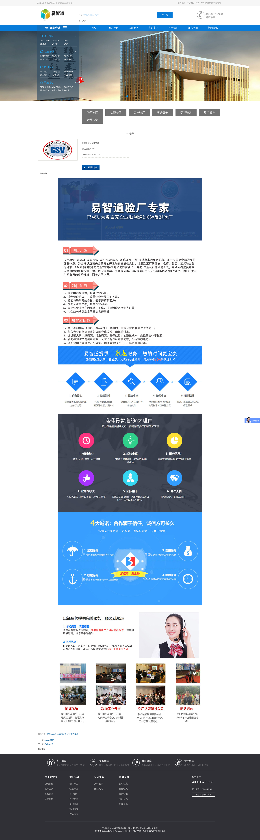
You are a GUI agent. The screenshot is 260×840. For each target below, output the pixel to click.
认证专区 (134, 27)
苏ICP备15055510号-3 (104, 831)
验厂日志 (123, 799)
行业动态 (123, 788)
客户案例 (153, 27)
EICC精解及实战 (46, 87)
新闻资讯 (213, 27)
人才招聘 (49, 799)
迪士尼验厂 (44, 75)
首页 (93, 27)
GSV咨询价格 (60, 734)
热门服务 (209, 112)
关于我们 (173, 27)
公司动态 (123, 783)
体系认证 (51, 734)
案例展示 (98, 783)
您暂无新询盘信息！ (214, 3)
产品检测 (92, 119)
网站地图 (191, 3)
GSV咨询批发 (72, 734)
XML (203, 3)
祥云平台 (128, 831)
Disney (55, 41)
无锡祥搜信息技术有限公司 (154, 831)
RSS (197, 3)
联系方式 (49, 788)
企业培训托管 (57, 90)
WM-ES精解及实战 (58, 87)
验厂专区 (114, 27)
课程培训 (186, 112)
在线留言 (49, 794)
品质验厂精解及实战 (46, 90)
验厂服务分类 (61, 28)
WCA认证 (49, 744)
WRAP (55, 44)
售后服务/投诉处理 (203, 794)
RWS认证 (68, 59)
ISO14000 (68, 75)
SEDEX (43, 44)
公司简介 (49, 783)
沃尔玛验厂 (56, 75)
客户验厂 (139, 112)
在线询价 (91, 167)
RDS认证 (56, 56)
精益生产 (67, 90)
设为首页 (181, 3)
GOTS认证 (44, 56)
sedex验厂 (69, 72)
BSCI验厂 (44, 72)
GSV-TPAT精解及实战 (70, 87)
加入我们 (193, 27)
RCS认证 (44, 59)
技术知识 (123, 794)
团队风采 (98, 788)
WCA (66, 44)
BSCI (66, 41)
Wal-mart (45, 41)
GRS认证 (68, 56)
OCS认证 (56, 59)
